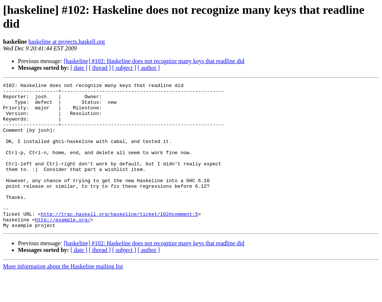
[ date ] (79, 68)
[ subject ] (124, 68)
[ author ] (149, 68)
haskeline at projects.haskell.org (66, 41)
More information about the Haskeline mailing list (63, 295)
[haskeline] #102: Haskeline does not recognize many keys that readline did (154, 61)
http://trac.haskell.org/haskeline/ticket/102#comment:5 (119, 240)
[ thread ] (100, 68)
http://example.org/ (62, 247)
